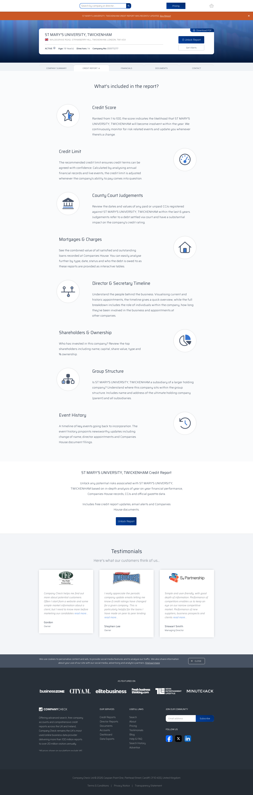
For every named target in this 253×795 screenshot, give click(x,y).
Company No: (105, 49)
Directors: (83, 49)
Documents (161, 68)
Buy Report (168, 16)
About (132, 722)
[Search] (128, 5)
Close (198, 661)
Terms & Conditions (98, 786)
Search (133, 717)
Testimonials (136, 730)
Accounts (105, 730)
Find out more (152, 663)
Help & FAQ (135, 739)
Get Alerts (191, 48)
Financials (126, 68)
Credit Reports (108, 717)
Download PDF (202, 30)
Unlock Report (191, 40)
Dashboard (106, 735)
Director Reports (109, 722)
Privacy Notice (122, 786)
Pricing (175, 6)
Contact (196, 68)
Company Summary (56, 68)
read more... (81, 614)
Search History (137, 743)
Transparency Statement (148, 786)
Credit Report (91, 68)
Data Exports (107, 739)
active (50, 49)
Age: (66, 49)
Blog (132, 735)
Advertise (134, 748)
